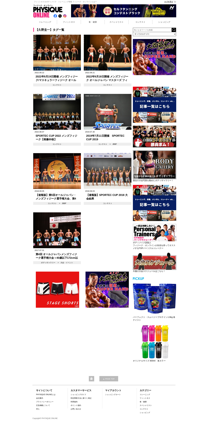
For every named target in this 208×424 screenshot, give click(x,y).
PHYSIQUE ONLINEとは (45, 395)
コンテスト (140, 22)
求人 (38, 409)
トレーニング (45, 22)
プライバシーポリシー (44, 402)
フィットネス (69, 22)
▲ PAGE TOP (109, 379)
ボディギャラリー (48, 263)
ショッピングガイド (78, 395)
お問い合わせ (76, 409)
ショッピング (164, 22)
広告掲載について (43, 405)
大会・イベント (67, 263)
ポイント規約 (76, 405)
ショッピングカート (113, 395)
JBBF (114, 144)
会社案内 (39, 398)
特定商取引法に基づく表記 (81, 398)
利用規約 (74, 402)
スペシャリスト (116, 22)
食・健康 (93, 22)
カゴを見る (170, 1)
